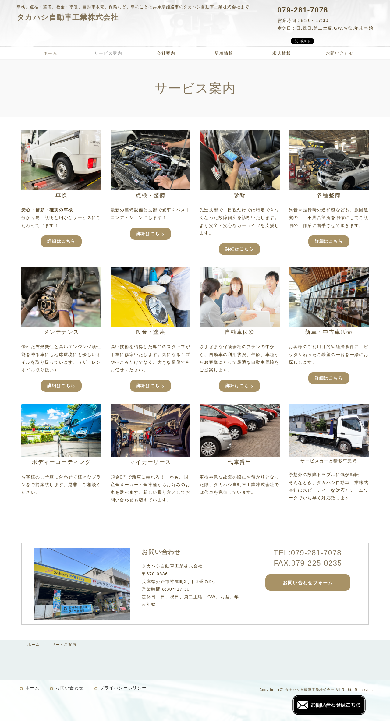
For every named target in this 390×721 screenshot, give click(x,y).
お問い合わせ (340, 53)
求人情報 (281, 53)
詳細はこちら (61, 241)
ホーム (50, 53)
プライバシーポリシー (123, 688)
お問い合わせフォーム (308, 582)
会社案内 (166, 53)
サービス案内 (108, 53)
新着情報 (223, 53)
